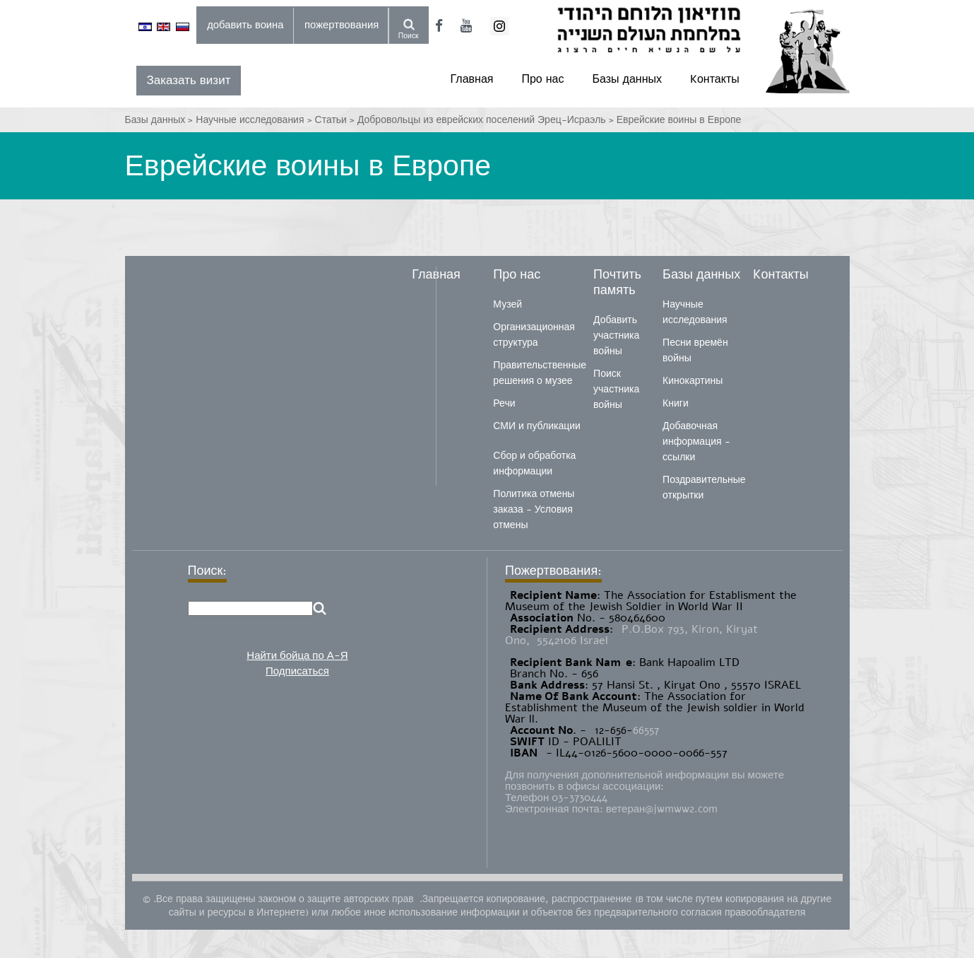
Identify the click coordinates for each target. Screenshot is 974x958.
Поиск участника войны (616, 389)
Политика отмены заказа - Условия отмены (533, 509)
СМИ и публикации (537, 426)
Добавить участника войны (616, 335)
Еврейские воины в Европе (679, 120)
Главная (472, 79)
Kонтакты (715, 79)
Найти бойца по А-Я (297, 655)
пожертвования (341, 25)
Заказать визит (189, 80)
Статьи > (336, 120)
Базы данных (627, 79)
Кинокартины (693, 380)
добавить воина (245, 25)
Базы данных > (160, 120)
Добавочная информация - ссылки (696, 441)
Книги (676, 403)
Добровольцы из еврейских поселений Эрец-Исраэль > (487, 120)
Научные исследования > (255, 120)
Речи (504, 403)
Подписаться (297, 671)
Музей (507, 304)
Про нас (542, 79)
